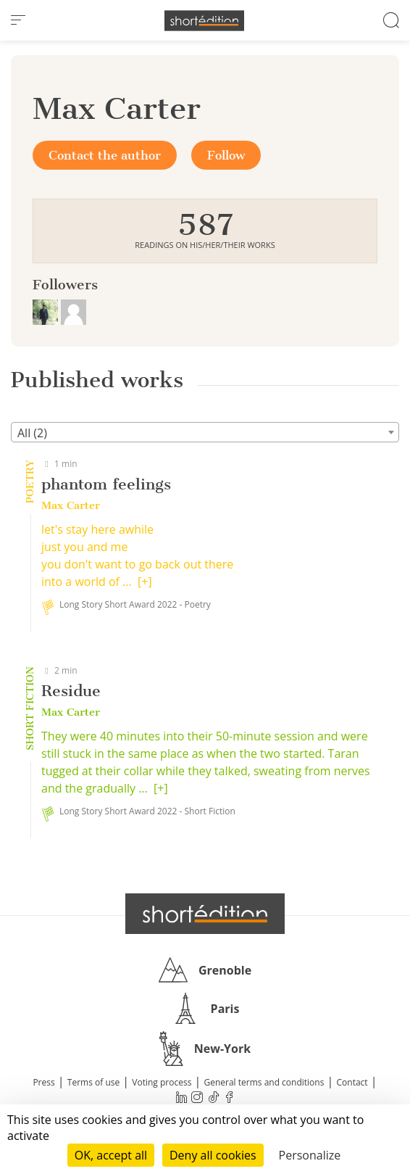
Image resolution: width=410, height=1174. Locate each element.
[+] (145, 582)
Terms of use (93, 1082)
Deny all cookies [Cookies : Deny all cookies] (213, 1155)
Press (43, 1082)
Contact (352, 1082)
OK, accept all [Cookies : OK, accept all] (111, 1155)
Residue (71, 691)
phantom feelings (106, 484)
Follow (226, 155)
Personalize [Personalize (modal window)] (310, 1155)
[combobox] (205, 432)
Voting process (161, 1082)
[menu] (18, 20)
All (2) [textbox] (32, 433)
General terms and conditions (264, 1082)
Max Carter (70, 505)
